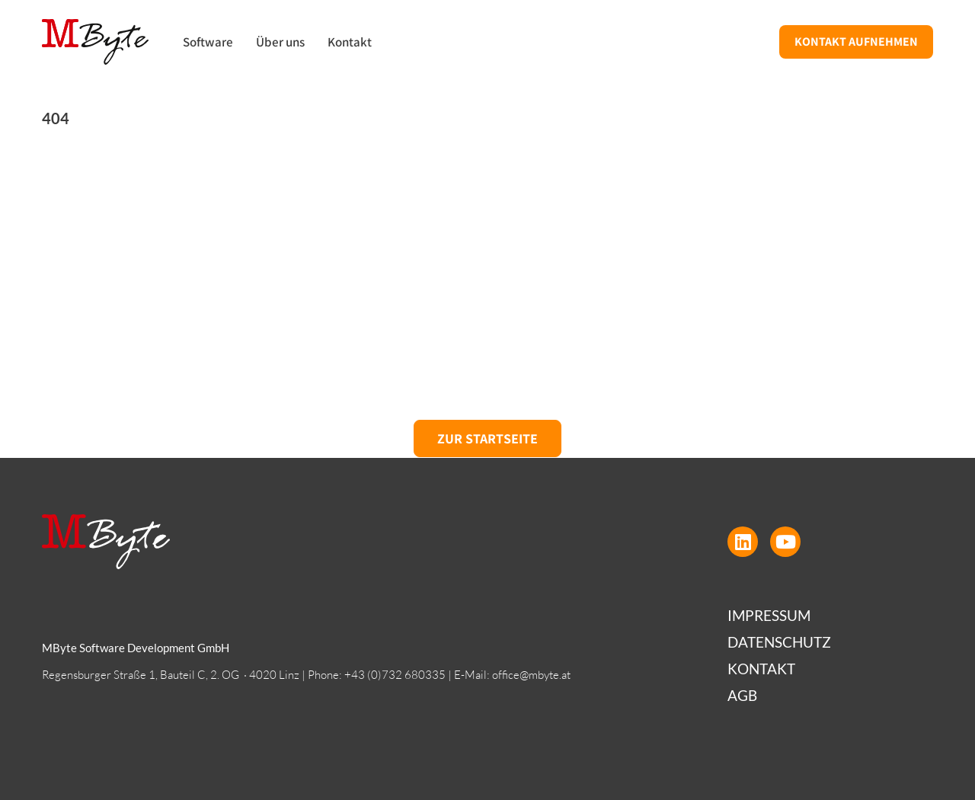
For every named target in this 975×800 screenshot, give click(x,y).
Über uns (280, 42)
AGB (742, 695)
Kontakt (350, 42)
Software (208, 42)
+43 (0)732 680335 (395, 674)
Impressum (768, 615)
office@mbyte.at (531, 674)
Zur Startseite (487, 438)
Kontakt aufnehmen (856, 42)
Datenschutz (779, 642)
